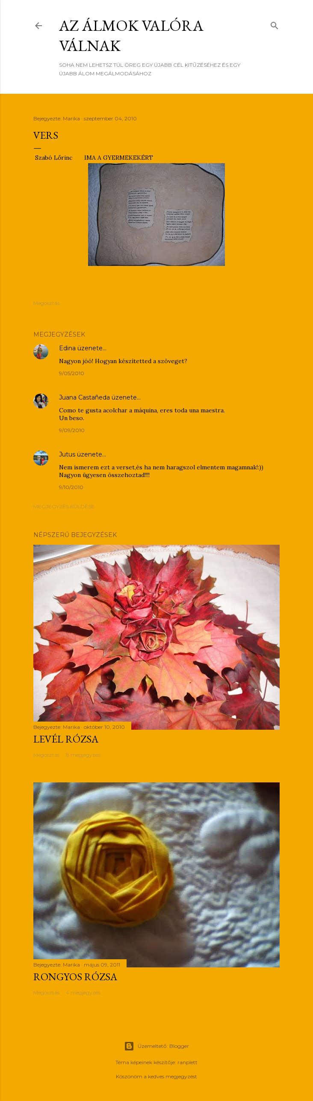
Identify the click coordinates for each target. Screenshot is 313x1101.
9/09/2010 (72, 430)
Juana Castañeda (84, 397)
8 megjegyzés (83, 755)
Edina (67, 348)
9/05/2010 (71, 373)
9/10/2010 (71, 487)
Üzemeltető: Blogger (156, 1046)
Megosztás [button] (46, 303)
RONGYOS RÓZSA (75, 976)
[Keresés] (274, 23)
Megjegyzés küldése (63, 506)
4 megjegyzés (83, 992)
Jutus (67, 454)
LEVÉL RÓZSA (65, 739)
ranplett (187, 1062)
